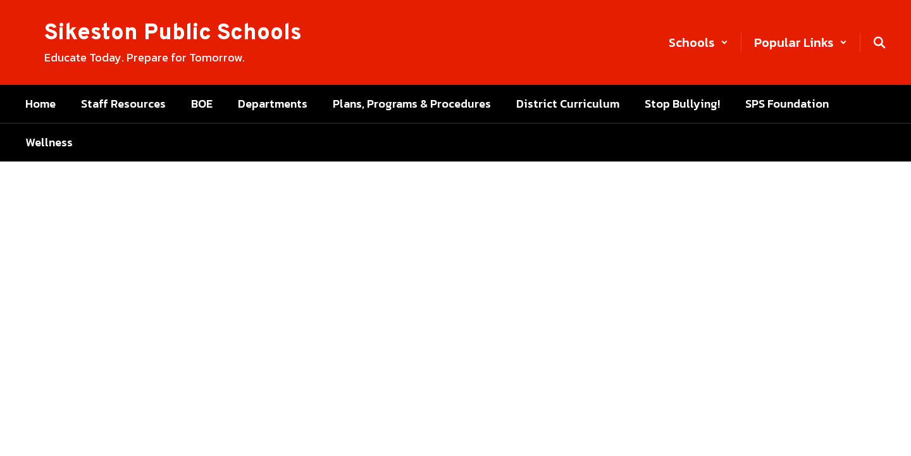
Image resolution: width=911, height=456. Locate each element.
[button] (698, 42)
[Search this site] (879, 42)
